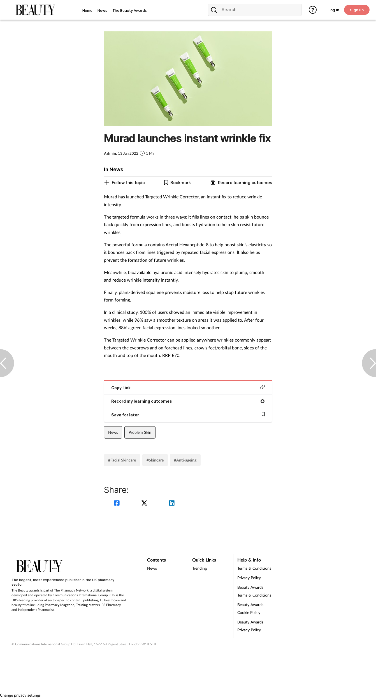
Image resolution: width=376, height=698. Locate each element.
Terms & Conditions (254, 568)
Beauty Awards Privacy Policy (250, 626)
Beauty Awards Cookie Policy (250, 608)
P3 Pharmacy (111, 605)
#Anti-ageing (185, 460)
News (113, 432)
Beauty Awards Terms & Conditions (254, 591)
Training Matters (88, 605)
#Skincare (155, 460)
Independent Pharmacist (36, 609)
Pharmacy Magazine (59, 605)
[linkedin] (172, 503)
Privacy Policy (249, 577)
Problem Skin (140, 432)
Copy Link (188, 387)
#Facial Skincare (122, 460)
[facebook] (118, 503)
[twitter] (145, 503)
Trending (199, 568)
